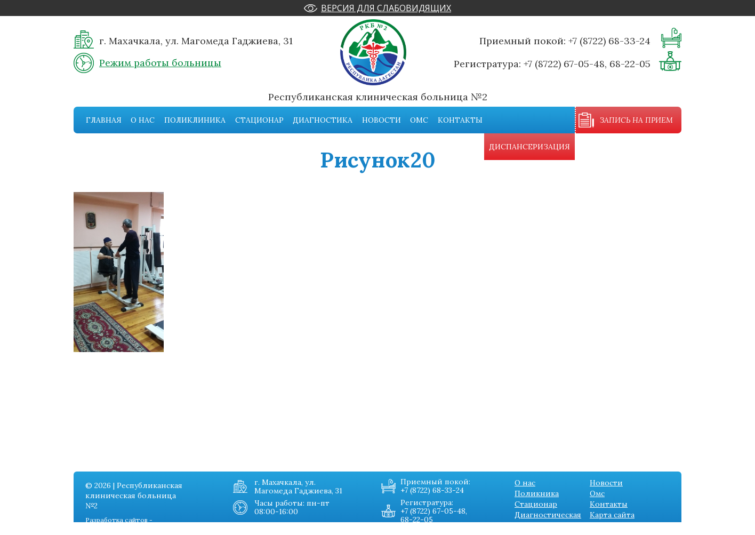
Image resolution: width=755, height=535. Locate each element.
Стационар (259, 120)
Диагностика (322, 120)
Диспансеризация (529, 146)
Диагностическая (548, 515)
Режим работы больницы (160, 63)
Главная (104, 120)
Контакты (460, 120)
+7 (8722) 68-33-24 (609, 41)
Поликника (537, 493)
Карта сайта (612, 515)
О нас (143, 120)
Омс (419, 120)
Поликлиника (195, 120)
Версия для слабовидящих (386, 8)
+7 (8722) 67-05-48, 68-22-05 (587, 64)
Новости (381, 120)
